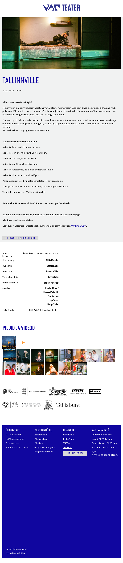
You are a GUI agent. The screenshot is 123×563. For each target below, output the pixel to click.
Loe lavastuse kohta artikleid (20, 238)
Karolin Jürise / (51, 288)
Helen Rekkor (40, 253)
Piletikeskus (40, 439)
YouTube (67, 447)
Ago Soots (53, 300)
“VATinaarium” (78, 226)
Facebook (68, 434)
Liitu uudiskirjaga (75, 453)
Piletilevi (38, 443)
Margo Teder (52, 304)
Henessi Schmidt (50, 292)
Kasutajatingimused (16, 549)
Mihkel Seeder (52, 260)
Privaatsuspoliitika (15, 553)
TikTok (66, 443)
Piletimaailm (41, 434)
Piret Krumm (53, 296)
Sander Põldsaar (51, 283)
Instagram (68, 439)
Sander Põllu (53, 277)
